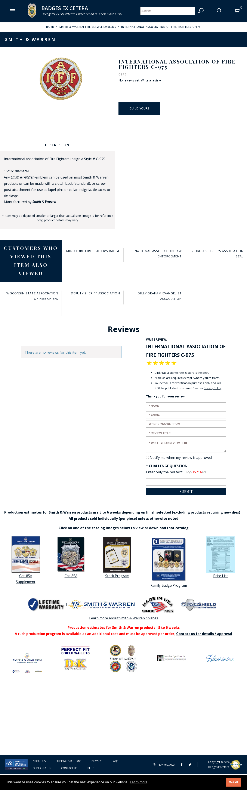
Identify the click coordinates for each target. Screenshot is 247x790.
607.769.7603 (164, 764)
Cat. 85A (71, 557)
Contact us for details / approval (204, 633)
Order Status (42, 768)
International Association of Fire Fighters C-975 (161, 27)
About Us (39, 761)
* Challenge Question (167, 466)
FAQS (115, 761)
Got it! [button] (233, 782)
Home (50, 27)
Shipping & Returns (68, 761)
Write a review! (151, 80)
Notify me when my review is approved (181, 457)
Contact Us (69, 768)
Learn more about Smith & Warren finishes (123, 618)
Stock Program (117, 557)
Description (57, 145)
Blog (91, 768)
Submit (186, 491)
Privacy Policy (212, 388)
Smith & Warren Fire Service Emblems (88, 27)
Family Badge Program (169, 562)
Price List (220, 557)
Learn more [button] (138, 782)
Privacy (97, 761)
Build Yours (139, 108)
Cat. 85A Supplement (26, 560)
